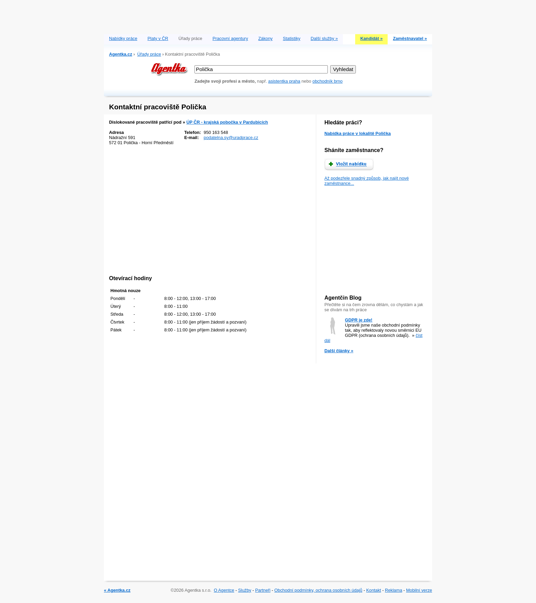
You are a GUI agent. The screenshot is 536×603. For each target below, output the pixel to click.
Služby (244, 590)
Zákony (265, 38)
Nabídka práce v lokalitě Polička (357, 133)
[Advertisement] (268, 15)
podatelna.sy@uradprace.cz (231, 137)
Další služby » (324, 38)
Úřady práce (149, 54)
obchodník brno (327, 81)
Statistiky (291, 38)
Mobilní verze (419, 590)
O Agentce (224, 590)
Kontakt (373, 590)
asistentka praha (284, 81)
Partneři (262, 590)
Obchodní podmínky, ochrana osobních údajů (318, 590)
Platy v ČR (158, 38)
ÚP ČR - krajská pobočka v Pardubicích (227, 122)
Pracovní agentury (230, 38)
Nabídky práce (123, 38)
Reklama (393, 590)
